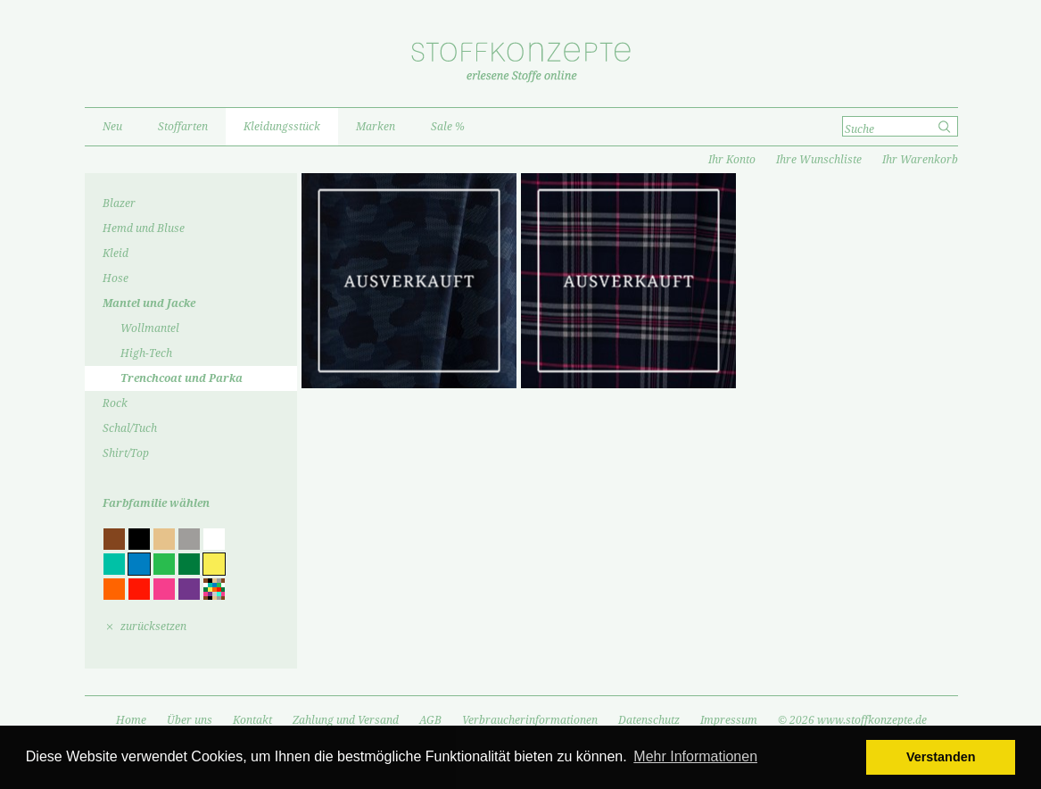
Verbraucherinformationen (530, 720)
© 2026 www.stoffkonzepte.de (852, 720)
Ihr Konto (732, 160)
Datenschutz (649, 720)
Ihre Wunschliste (819, 160)
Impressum (728, 720)
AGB (430, 720)
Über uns (189, 720)
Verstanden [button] (941, 757)
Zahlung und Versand (346, 720)
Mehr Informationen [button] (695, 756)
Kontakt (252, 720)
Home (131, 720)
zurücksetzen (153, 626)
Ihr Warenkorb (920, 160)
